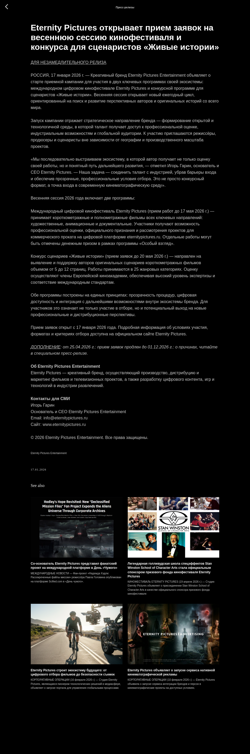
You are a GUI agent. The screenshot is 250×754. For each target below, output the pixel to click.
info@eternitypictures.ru (76, 455)
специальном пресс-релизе (111, 391)
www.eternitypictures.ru (74, 462)
